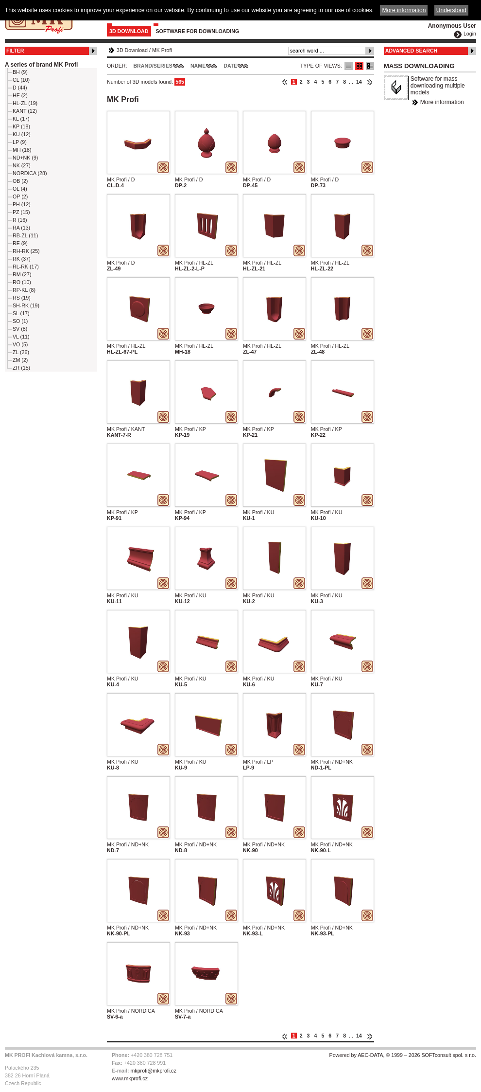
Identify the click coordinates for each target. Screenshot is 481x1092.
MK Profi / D (121, 179)
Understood (451, 10)
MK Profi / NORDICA (131, 1011)
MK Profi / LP (258, 762)
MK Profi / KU (259, 512)
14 (359, 82)
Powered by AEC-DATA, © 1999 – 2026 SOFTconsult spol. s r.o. (402, 1055)
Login (470, 33)
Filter (15, 51)
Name (198, 66)
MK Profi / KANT (126, 429)
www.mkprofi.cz (130, 1078)
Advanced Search (411, 51)
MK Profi (162, 50)
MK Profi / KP (190, 429)
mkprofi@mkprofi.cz (153, 1071)
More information (442, 102)
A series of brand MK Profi (41, 64)
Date (230, 66)
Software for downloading (198, 31)
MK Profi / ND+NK (332, 762)
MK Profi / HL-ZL (194, 263)
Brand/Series (152, 66)
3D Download (129, 31)
